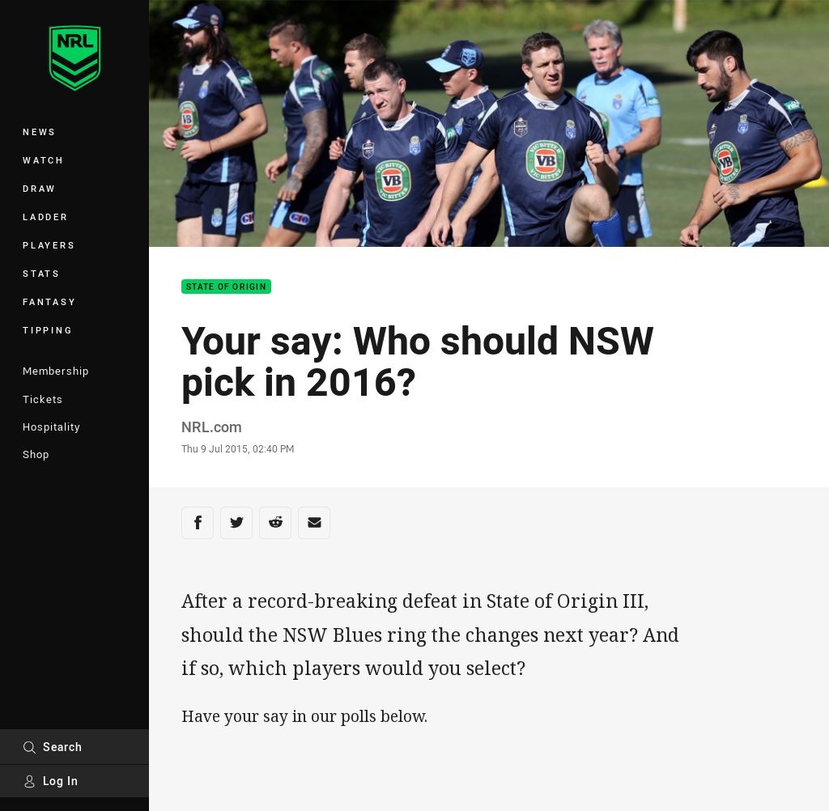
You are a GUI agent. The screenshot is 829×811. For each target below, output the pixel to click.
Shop (36, 454)
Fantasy (49, 301)
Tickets (43, 399)
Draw (40, 188)
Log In (51, 780)
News (40, 131)
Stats (42, 273)
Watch (44, 160)
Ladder (46, 216)
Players (49, 245)
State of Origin (226, 287)
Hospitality (51, 426)
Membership (56, 370)
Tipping (48, 330)
